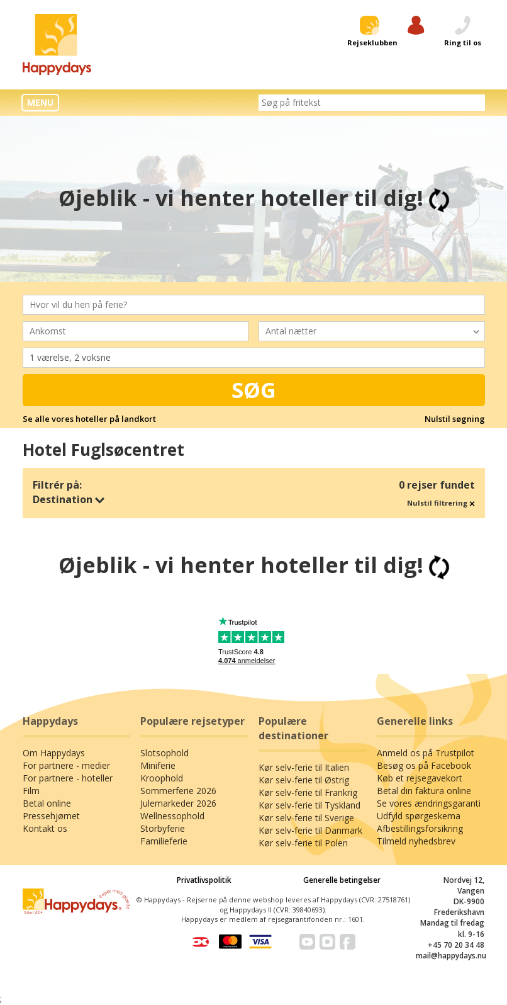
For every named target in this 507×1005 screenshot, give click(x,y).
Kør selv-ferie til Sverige (306, 818)
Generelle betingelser (342, 880)
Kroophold (161, 778)
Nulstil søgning (455, 418)
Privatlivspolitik (204, 880)
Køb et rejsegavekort (419, 778)
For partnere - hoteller (68, 778)
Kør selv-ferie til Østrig (304, 780)
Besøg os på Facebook (424, 765)
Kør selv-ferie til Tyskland (309, 805)
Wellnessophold (172, 816)
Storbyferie (162, 828)
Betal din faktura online (424, 791)
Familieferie (163, 841)
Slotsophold (164, 753)
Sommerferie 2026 (178, 791)
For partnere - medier (66, 765)
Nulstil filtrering (441, 503)
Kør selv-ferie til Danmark (310, 830)
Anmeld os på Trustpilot (425, 753)
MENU (40, 102)
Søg (253, 389)
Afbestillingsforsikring (420, 828)
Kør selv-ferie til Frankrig (308, 792)
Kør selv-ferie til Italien (304, 767)
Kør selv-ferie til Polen (303, 843)
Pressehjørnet (51, 816)
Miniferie (158, 765)
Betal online (47, 803)
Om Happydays (54, 753)
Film (31, 791)
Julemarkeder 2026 (178, 803)
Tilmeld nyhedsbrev (416, 841)
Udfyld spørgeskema (418, 816)
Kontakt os (45, 828)
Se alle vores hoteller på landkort (89, 418)
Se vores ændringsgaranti (429, 803)
